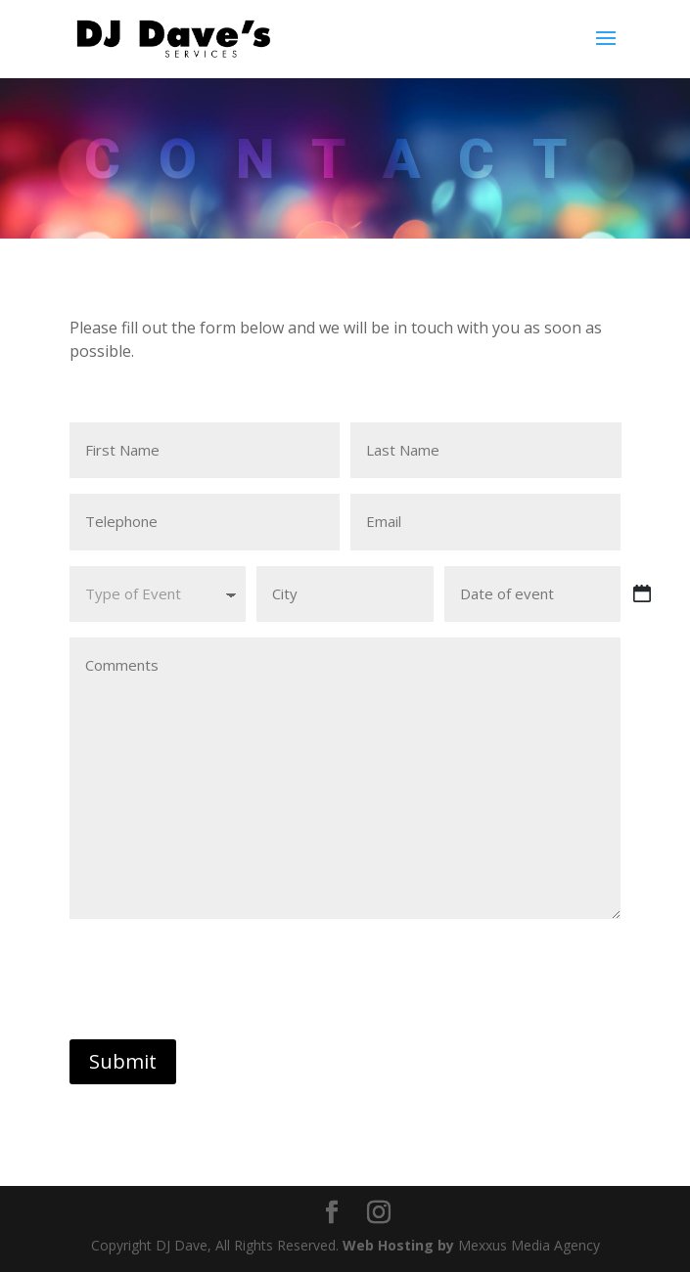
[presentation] (218, 980)
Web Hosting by (398, 1245)
